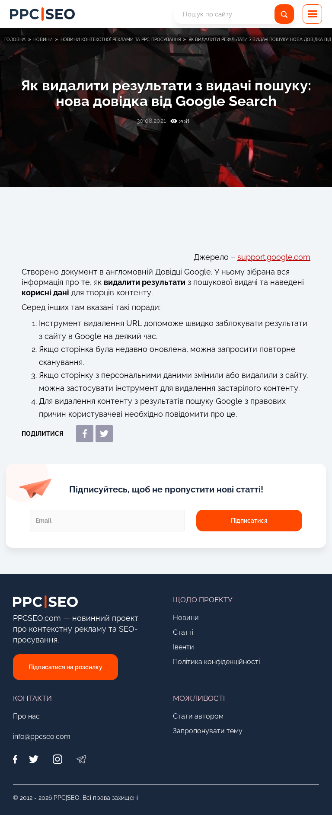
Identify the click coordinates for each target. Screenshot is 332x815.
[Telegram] (81, 759)
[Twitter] (33, 759)
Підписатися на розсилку (65, 667)
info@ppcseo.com (41, 736)
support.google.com (273, 257)
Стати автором (198, 716)
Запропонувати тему (208, 731)
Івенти (183, 647)
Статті (183, 632)
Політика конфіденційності (216, 662)
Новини (186, 618)
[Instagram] (57, 759)
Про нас (26, 716)
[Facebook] (17, 759)
